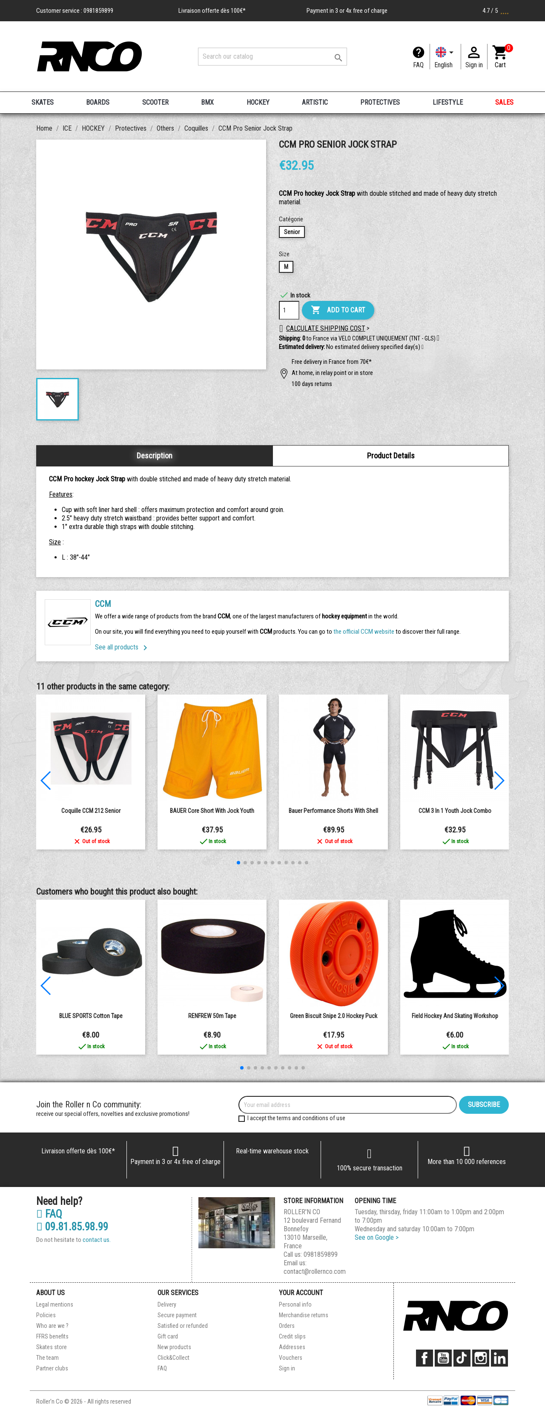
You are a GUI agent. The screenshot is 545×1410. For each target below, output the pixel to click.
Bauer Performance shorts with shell (333, 810)
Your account (301, 1293)
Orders (287, 1325)
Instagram (480, 1358)
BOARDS (97, 102)
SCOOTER (155, 102)
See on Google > (377, 1237)
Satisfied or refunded (183, 1325)
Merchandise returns (303, 1315)
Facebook (424, 1358)
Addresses (292, 1347)
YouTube (443, 1358)
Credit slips (292, 1336)
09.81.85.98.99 (72, 1227)
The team (47, 1357)
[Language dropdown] (445, 56)
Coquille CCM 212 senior (90, 810)
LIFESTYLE (448, 102)
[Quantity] (289, 310)
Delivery (167, 1304)
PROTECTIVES (380, 102)
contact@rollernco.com (315, 1271)
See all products (122, 647)
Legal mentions (54, 1304)
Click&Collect (173, 1357)
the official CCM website (364, 631)
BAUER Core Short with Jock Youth (212, 810)
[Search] (272, 57)
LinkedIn (499, 1358)
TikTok (461, 1358)
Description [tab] (154, 455)
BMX (207, 102)
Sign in (287, 1368)
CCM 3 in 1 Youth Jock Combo (455, 810)
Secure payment (177, 1315)
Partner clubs (52, 1368)
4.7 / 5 (495, 10)
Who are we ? (52, 1325)
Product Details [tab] (391, 455)
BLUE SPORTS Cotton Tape (91, 1015)
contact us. (97, 1240)
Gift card (168, 1336)
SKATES (43, 102)
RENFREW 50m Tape (212, 1015)
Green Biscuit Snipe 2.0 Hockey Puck (333, 1015)
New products (174, 1347)
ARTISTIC (315, 102)
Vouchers (290, 1357)
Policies (46, 1315)
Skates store (51, 1347)
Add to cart (338, 310)
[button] (423, 347)
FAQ (418, 65)
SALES (504, 102)
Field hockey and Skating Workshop (455, 1015)
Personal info (295, 1304)
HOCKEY (258, 102)
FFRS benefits (52, 1336)
